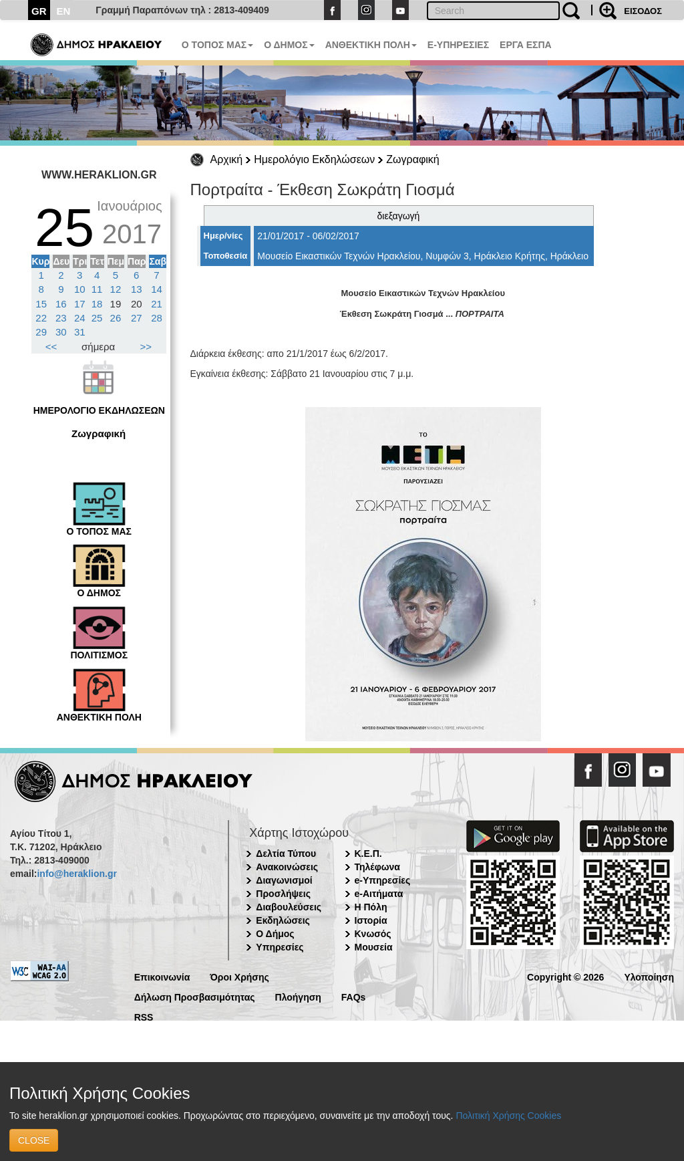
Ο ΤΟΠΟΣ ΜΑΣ (217, 44)
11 (97, 289)
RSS (144, 1016)
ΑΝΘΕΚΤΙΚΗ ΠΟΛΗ (371, 44)
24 (80, 318)
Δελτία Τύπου (286, 853)
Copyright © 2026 (565, 976)
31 (80, 332)
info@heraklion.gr (76, 873)
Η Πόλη (371, 907)
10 (80, 289)
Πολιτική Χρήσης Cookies (508, 1115)
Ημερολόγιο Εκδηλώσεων (314, 159)
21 (156, 303)
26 (116, 318)
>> (146, 346)
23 (61, 318)
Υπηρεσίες (279, 947)
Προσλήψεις (283, 893)
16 (61, 303)
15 (41, 303)
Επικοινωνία (162, 976)
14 (156, 289)
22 (41, 318)
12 (116, 289)
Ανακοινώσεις (287, 867)
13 (136, 289)
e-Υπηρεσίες (383, 880)
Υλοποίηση (649, 976)
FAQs (353, 996)
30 (61, 332)
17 (80, 303)
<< (51, 346)
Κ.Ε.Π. (368, 853)
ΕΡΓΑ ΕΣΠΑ (526, 44)
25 (97, 318)
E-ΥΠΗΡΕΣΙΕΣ (458, 44)
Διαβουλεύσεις (288, 907)
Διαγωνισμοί (284, 880)
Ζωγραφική (412, 159)
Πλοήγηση (298, 996)
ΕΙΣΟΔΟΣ (643, 11)
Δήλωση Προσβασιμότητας (194, 996)
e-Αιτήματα (379, 893)
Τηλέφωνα (377, 867)
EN (64, 11)
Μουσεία (374, 947)
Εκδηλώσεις (283, 920)
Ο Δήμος (275, 933)
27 (136, 318)
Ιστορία (371, 920)
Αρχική (226, 159)
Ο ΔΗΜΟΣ (289, 44)
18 (97, 303)
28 (156, 318)
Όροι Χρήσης (239, 976)
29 (41, 332)
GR (39, 11)
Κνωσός (373, 933)
